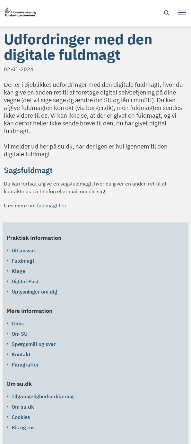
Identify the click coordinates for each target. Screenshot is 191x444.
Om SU (20, 334)
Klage (18, 271)
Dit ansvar (23, 250)
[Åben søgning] (166, 13)
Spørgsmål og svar (34, 344)
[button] (184, 13)
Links (18, 323)
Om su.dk (23, 406)
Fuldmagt (23, 261)
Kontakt (21, 354)
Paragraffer (25, 364)
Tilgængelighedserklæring (43, 396)
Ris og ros (23, 427)
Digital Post (25, 281)
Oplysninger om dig (34, 291)
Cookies (21, 417)
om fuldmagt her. (47, 205)
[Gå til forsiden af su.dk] (18, 13)
